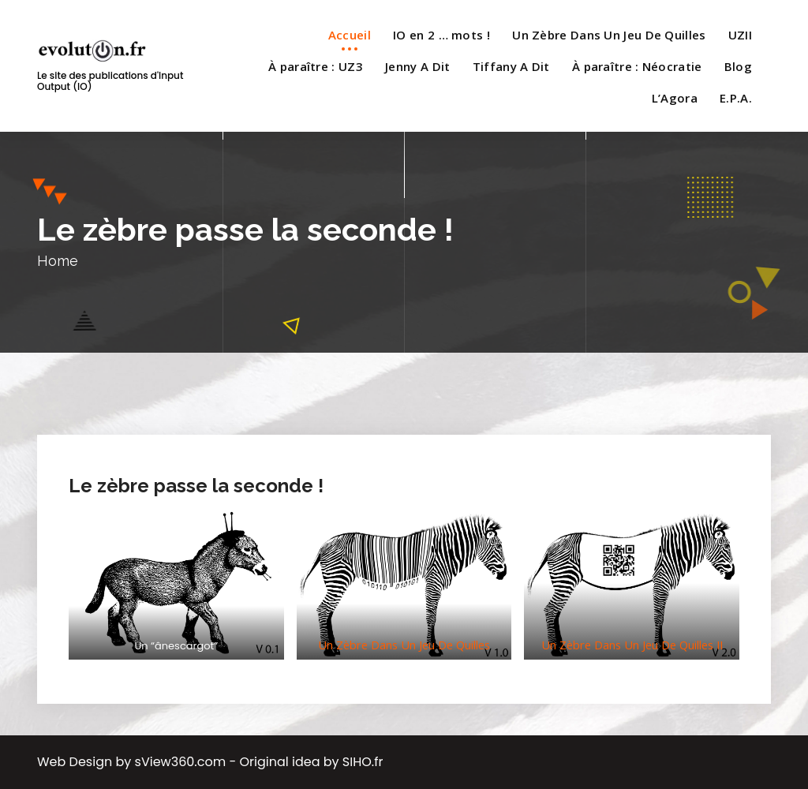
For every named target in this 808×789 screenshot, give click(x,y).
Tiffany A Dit (511, 66)
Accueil (349, 35)
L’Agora (675, 98)
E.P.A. (736, 98)
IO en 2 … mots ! (441, 35)
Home (57, 260)
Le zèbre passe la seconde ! (196, 485)
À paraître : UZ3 (315, 66)
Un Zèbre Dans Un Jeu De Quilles (608, 35)
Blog (738, 66)
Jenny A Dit (417, 66)
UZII (740, 35)
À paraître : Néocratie (637, 66)
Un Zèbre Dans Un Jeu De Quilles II (632, 645)
